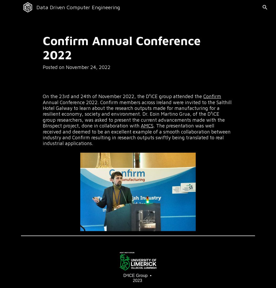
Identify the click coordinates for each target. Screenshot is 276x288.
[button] (262, 7)
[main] (128, 51)
